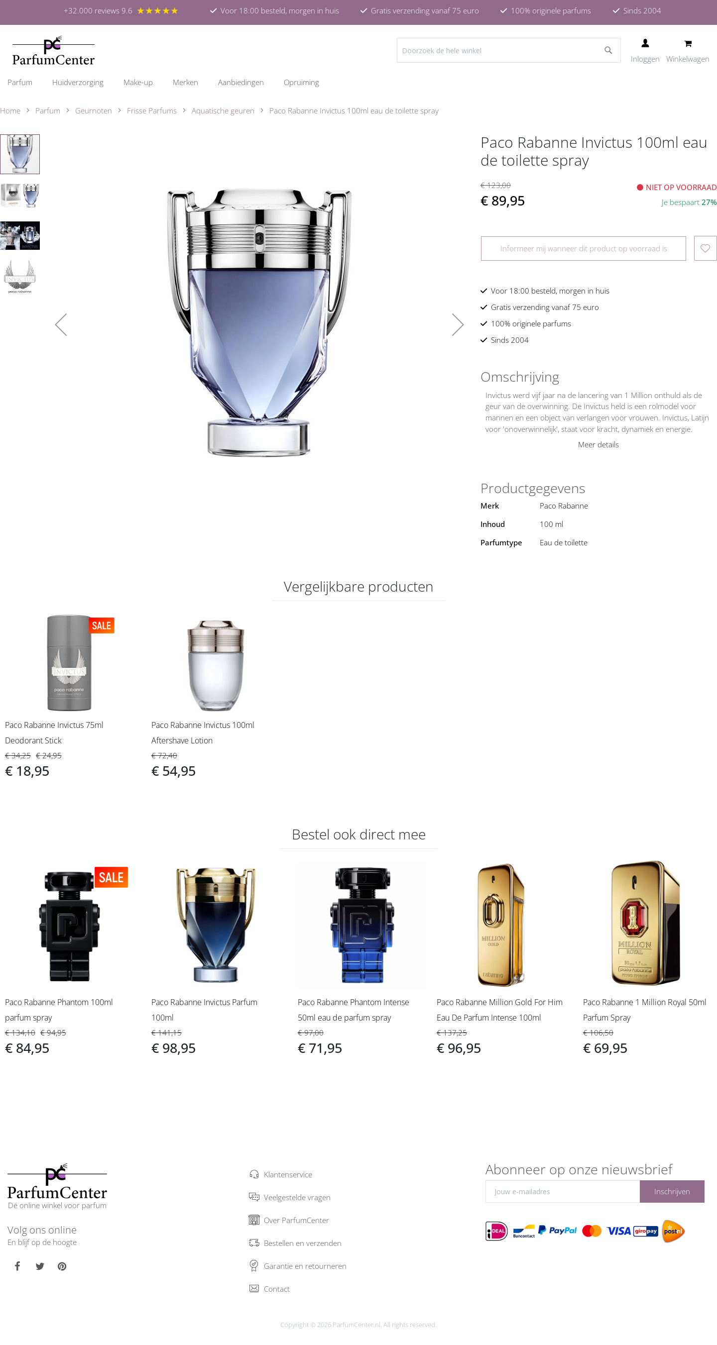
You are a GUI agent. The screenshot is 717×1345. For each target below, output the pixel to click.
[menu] (358, 82)
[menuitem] (24, 82)
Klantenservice (288, 1174)
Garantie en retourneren (305, 1266)
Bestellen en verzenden (303, 1243)
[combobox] (509, 50)
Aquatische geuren (223, 110)
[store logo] (53, 50)
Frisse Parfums (152, 110)
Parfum (47, 110)
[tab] (598, 377)
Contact (277, 1289)
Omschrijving (519, 377)
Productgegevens (533, 488)
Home (10, 110)
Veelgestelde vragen (297, 1197)
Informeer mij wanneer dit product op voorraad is (583, 248)
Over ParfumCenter (296, 1220)
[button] (61, 324)
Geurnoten (93, 110)
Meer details (598, 444)
